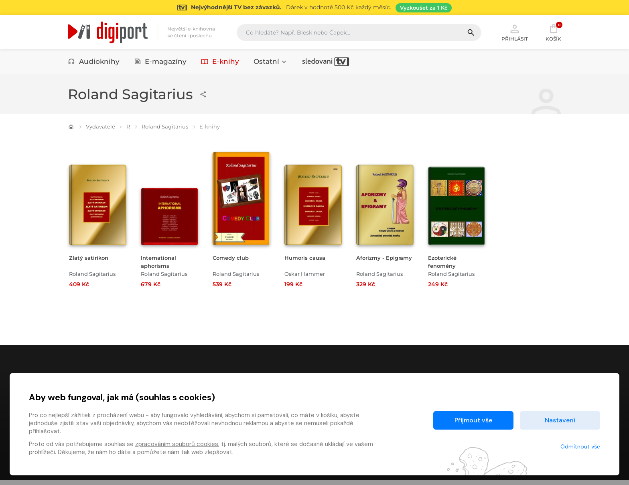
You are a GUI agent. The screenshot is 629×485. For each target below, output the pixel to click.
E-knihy (220, 63)
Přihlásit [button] (514, 33)
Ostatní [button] (270, 63)
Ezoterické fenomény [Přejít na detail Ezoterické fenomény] (444, 263)
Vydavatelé (100, 128)
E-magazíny (160, 63)
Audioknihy (94, 63)
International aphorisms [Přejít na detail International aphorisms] (160, 263)
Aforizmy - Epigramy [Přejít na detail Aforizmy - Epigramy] (372, 263)
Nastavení (560, 420)
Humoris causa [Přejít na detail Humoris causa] (307, 259)
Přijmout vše (473, 420)
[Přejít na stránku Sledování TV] (314, 7)
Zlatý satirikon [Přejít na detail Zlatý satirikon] (90, 259)
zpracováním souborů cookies (176, 444)
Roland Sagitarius (165, 128)
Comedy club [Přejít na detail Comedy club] (233, 259)
